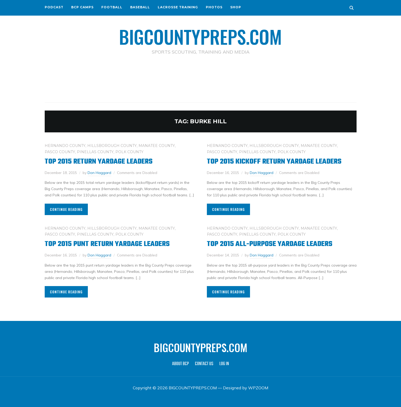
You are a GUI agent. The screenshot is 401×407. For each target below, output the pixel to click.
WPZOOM (258, 387)
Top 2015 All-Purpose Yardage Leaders (269, 244)
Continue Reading (66, 209)
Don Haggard (99, 172)
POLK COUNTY (129, 152)
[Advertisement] (200, 78)
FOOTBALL (111, 7)
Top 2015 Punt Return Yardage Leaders (107, 244)
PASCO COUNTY (60, 152)
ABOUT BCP (180, 364)
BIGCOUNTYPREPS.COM (200, 36)
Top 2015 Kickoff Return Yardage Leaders (274, 161)
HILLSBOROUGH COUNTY (112, 145)
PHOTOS (214, 7)
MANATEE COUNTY (157, 145)
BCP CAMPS (82, 7)
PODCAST (54, 7)
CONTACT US (204, 364)
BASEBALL (140, 7)
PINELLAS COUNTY (95, 152)
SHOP (235, 7)
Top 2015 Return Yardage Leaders (99, 161)
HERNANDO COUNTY (65, 145)
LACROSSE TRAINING (178, 7)
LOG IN (224, 364)
